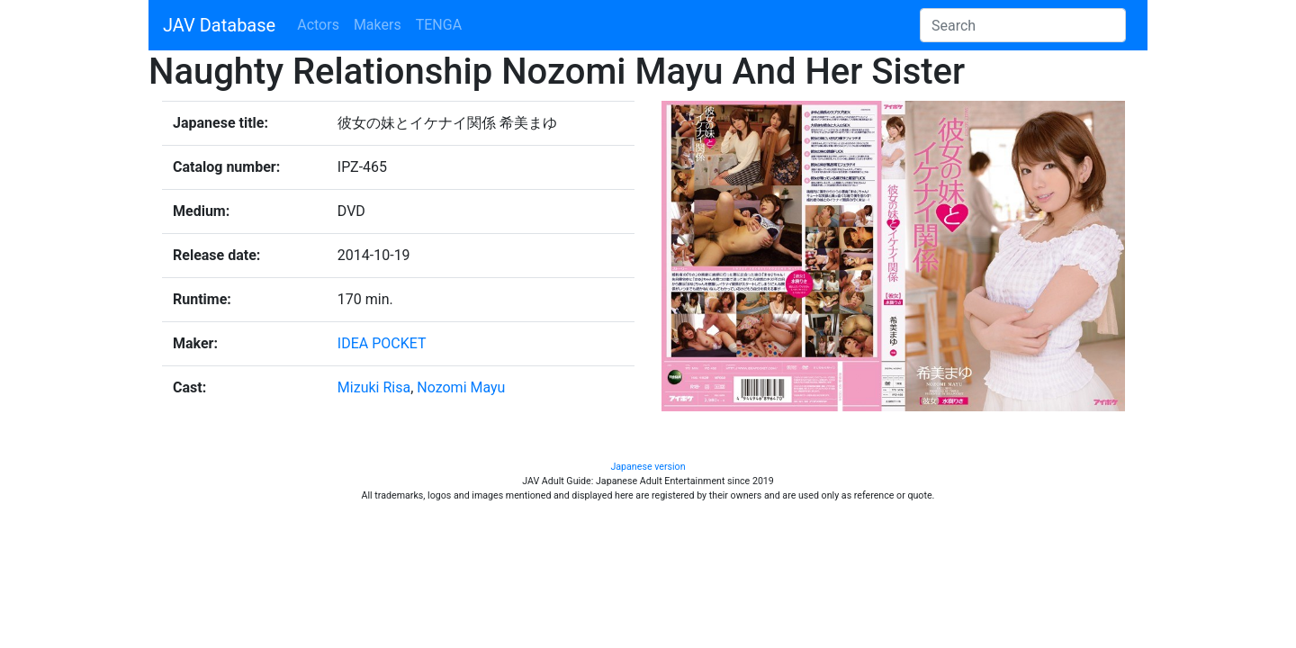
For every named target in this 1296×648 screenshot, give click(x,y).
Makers (377, 24)
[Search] (1023, 25)
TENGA (439, 24)
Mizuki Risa (374, 387)
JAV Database (219, 25)
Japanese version (647, 466)
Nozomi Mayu (461, 387)
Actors (318, 24)
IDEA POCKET (382, 343)
